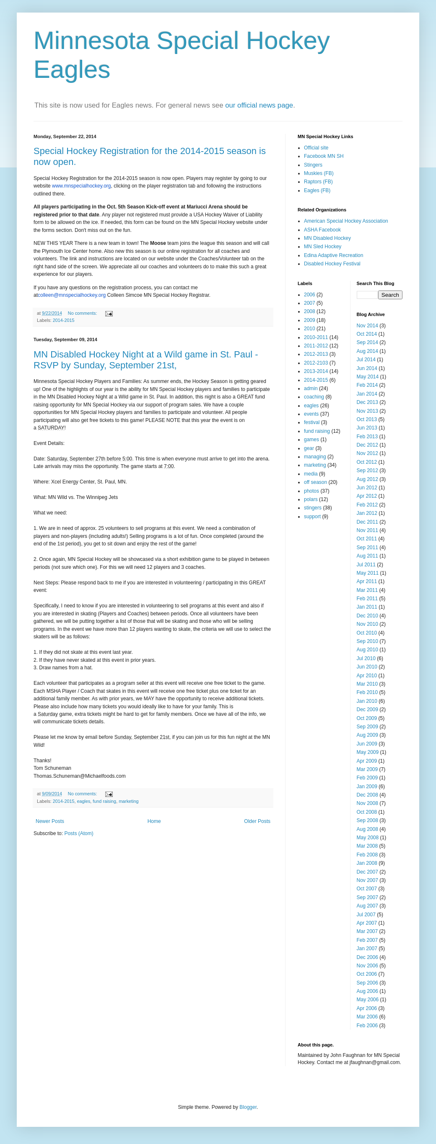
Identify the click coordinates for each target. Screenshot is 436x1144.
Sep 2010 (367, 641)
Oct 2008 (367, 812)
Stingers (313, 165)
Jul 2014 (366, 359)
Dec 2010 (367, 616)
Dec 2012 (367, 445)
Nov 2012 (367, 453)
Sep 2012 (367, 470)
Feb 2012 (367, 505)
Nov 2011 (367, 530)
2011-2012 (316, 346)
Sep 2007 (367, 897)
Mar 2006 (367, 1017)
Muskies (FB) (319, 173)
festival (311, 422)
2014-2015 (64, 320)
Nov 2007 (367, 880)
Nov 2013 (367, 411)
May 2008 (368, 838)
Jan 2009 (367, 786)
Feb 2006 (367, 1025)
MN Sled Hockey (322, 246)
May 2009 (368, 752)
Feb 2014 (367, 385)
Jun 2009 (367, 744)
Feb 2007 (367, 940)
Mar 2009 (367, 769)
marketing (128, 801)
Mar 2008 (367, 846)
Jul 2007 (366, 915)
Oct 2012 (367, 462)
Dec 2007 (367, 872)
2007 (309, 303)
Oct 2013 (367, 419)
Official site (316, 148)
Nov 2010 (367, 624)
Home (154, 821)
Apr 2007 (367, 923)
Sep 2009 (367, 727)
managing (315, 457)
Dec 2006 (367, 957)
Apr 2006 (367, 1008)
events (311, 414)
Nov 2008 (367, 803)
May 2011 (368, 573)
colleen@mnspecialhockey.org (72, 295)
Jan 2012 (367, 513)
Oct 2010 (367, 633)
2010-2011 (316, 337)
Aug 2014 (367, 351)
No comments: (83, 313)
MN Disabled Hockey (327, 238)
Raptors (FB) (318, 182)
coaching (314, 397)
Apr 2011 (367, 581)
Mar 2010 (367, 684)
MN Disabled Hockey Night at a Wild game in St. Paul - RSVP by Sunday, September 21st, (146, 359)
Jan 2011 (367, 607)
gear (309, 448)
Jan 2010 (367, 701)
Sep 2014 (367, 342)
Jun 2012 (367, 488)
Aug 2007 (367, 906)
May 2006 (368, 1000)
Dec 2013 (367, 402)
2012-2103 (316, 363)
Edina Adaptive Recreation (333, 255)
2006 (309, 295)
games (311, 439)
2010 (309, 329)
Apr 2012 (367, 496)
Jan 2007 (367, 948)
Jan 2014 (367, 394)
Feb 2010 (367, 692)
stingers (313, 508)
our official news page (259, 105)
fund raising (104, 801)
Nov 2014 (367, 326)
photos (311, 491)
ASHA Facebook (322, 230)
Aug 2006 (367, 991)
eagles (83, 801)
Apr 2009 (367, 761)
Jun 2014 (367, 368)
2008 (309, 311)
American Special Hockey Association (346, 221)
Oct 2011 (367, 539)
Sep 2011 (367, 547)
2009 (309, 320)
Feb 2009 (367, 778)
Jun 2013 (367, 428)
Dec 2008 (367, 795)
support (312, 516)
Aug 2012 (367, 479)
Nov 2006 (367, 966)
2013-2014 (316, 371)
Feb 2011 (367, 599)
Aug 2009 (367, 735)
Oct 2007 (367, 889)
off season (315, 482)
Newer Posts (50, 821)
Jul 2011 (366, 565)
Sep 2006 (367, 983)
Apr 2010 (367, 676)
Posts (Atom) (78, 833)
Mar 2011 (367, 590)
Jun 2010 (367, 667)
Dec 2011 (367, 522)
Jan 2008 (367, 863)
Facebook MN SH (324, 156)
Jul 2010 (366, 658)
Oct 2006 (367, 974)
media (311, 474)
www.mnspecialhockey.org (81, 186)
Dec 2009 (367, 709)
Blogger (248, 1107)
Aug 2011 (367, 556)
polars (311, 499)
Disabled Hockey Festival (332, 264)
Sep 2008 (367, 820)
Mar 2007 (367, 931)
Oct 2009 (367, 718)
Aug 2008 (367, 829)
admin (311, 388)
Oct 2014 (367, 334)
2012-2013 (316, 354)
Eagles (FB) (317, 190)
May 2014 (368, 377)
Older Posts (257, 821)
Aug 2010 (367, 650)
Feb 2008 (367, 855)
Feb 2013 (367, 437)
